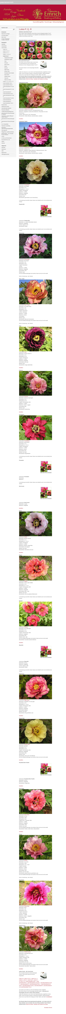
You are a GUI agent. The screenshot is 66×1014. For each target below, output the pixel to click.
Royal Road (26, 906)
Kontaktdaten (49, 996)
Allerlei (3, 141)
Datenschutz (4, 152)
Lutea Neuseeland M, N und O (8, 96)
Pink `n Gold (27, 305)
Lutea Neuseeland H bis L (8, 93)
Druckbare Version (48, 1007)
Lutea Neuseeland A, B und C (8, 87)
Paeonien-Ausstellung (6, 125)
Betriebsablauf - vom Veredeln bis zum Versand (7, 134)
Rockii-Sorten (4, 104)
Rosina (25, 860)
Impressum (4, 149)
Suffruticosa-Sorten (5, 106)
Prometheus (26, 440)
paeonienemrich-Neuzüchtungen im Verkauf (8, 114)
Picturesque (26, 259)
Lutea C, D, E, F (6, 51)
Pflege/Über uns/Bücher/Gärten (8, 131)
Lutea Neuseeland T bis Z (8, 103)
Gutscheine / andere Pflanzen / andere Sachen (8, 116)
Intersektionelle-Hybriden (6, 108)
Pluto (5, 61)
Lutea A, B (5, 49)
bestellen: (21, 118)
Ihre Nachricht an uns (6, 139)
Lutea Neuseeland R (7, 99)
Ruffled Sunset (7, 76)
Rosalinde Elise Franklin (9, 73)
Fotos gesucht (4, 130)
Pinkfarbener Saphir (8, 59)
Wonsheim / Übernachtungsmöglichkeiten (7, 128)
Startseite (3, 44)
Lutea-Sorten (4, 47)
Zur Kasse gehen (5, 35)
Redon (5, 66)
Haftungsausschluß (5, 154)
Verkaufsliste (4, 46)
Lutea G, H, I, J (6, 52)
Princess (6, 62)
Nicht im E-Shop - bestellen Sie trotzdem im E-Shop (37, 79)
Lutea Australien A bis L (7, 83)
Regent (25, 581)
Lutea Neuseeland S (7, 101)
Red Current (6, 64)
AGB (2, 150)
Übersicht (6, 78)
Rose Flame (6, 74)
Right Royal (6, 69)
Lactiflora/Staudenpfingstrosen (7, 111)
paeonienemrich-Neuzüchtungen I (8, 119)
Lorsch (3, 136)
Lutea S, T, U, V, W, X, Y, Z (8, 81)
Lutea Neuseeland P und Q (8, 98)
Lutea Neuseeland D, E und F (8, 90)
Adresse (3, 143)
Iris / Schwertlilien (5, 124)
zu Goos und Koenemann (7, 138)
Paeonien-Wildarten (5, 109)
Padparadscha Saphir (8, 57)
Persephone (26, 184)
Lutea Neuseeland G (7, 91)
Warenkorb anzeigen (6, 33)
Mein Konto (4, 37)
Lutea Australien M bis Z (7, 84)
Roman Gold (6, 71)
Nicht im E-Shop (7, 79)
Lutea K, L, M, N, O (7, 54)
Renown (6, 67)
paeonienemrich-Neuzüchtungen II (8, 122)
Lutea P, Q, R (5, 56)
